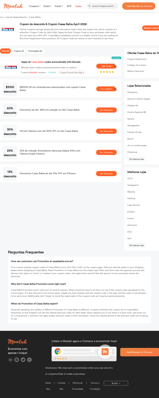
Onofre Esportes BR (136, 112)
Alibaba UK (132, 105)
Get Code (109, 66)
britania (131, 211)
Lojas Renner (133, 205)
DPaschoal (132, 152)
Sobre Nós (48, 385)
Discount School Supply (138, 98)
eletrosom (132, 225)
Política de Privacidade (77, 385)
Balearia (131, 191)
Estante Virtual (134, 132)
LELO (130, 178)
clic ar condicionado (137, 145)
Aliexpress (132, 92)
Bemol (130, 138)
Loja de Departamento (16, 17)
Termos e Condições (95, 385)
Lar (2, 17)
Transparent (133, 185)
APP (69, 6)
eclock (130, 218)
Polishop (131, 198)
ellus (129, 231)
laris (129, 238)
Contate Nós (61, 385)
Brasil (115, 383)
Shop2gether (133, 125)
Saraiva (130, 118)
